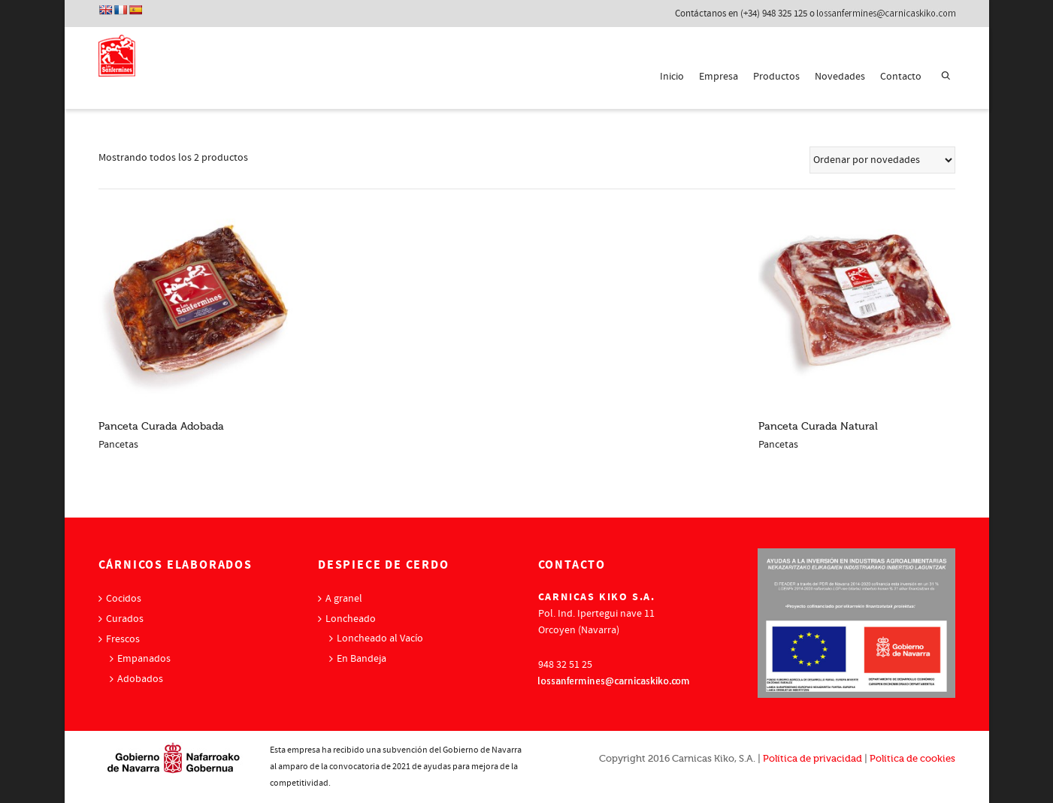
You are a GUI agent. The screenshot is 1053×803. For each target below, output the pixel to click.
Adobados (140, 679)
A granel (343, 598)
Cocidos (123, 598)
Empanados (144, 659)
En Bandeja (361, 659)
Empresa (718, 76)
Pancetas (118, 444)
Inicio (672, 76)
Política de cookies (912, 758)
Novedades (840, 76)
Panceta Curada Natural (818, 426)
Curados (125, 619)
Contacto (900, 76)
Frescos (123, 639)
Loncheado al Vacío (380, 638)
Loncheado (350, 619)
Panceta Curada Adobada (161, 426)
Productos (776, 76)
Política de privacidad (812, 758)
